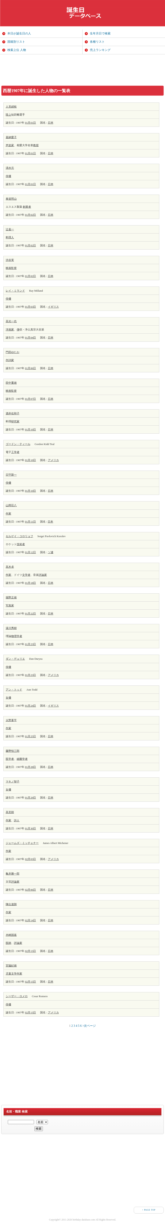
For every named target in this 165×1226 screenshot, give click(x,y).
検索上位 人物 (16, 50)
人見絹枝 (11, 106)
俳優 (8, 176)
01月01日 (30, 122)
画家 (11, 329)
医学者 (10, 758)
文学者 (26, 574)
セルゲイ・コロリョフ (19, 536)
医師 (8, 943)
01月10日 (30, 429)
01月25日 (30, 736)
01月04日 (30, 337)
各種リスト (97, 41)
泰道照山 (11, 198)
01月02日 (30, 214)
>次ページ (89, 1025)
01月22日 (30, 613)
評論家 (43, 574)
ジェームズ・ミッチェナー (22, 843)
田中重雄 (11, 382)
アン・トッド (14, 689)
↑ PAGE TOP (149, 1210)
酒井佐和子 (12, 413)
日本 (50, 122)
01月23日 (30, 644)
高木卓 (10, 566)
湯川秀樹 (11, 628)
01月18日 (30, 582)
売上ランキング (100, 50)
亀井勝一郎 (12, 873)
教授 (36, 145)
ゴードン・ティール (18, 444)
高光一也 (11, 321)
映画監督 (11, 268)
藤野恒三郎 (12, 750)
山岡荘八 (11, 505)
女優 (8, 697)
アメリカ (53, 460)
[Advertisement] (82, 69)
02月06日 (30, 889)
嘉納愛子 (11, 137)
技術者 (21, 544)
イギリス (53, 306)
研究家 (15, 421)
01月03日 (30, 306)
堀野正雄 (11, 597)
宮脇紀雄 (11, 965)
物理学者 (16, 636)
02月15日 (30, 951)
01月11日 (30, 521)
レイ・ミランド (15, 290)
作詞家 (10, 360)
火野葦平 (11, 720)
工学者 (15, 452)
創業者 (27, 206)
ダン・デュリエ (15, 658)
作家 (8, 513)
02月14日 (30, 920)
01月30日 (30, 828)
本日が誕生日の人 (19, 33)
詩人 (16, 820)
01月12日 (30, 552)
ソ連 (50, 552)
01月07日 (30, 398)
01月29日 (30, 797)
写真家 (10, 605)
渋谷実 (10, 260)
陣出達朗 (11, 904)
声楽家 (10, 145)
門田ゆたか (12, 352)
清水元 (10, 167)
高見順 (10, 812)
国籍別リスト (16, 41)
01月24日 (30, 705)
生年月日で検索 (100, 33)
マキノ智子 (12, 781)
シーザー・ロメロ (17, 996)
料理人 (10, 237)
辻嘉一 (10, 229)
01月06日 (30, 368)
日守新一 (11, 474)
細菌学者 (22, 758)
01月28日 (30, 767)
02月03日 (30, 859)
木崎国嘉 (11, 935)
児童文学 (11, 973)
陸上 (8, 114)
